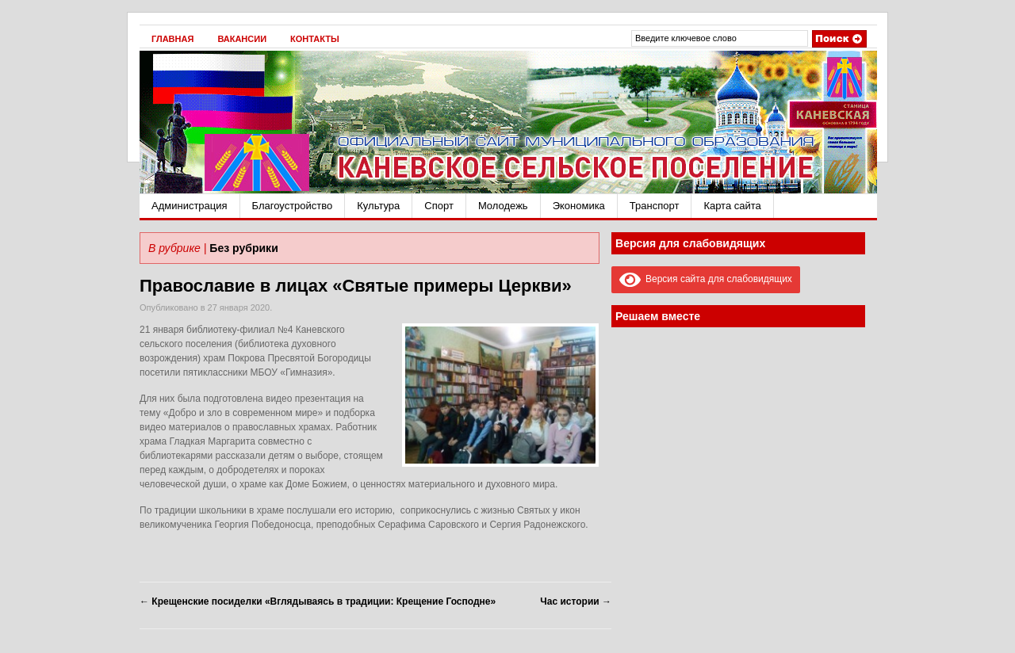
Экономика (579, 206)
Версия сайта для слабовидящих (705, 278)
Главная (172, 39)
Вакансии (241, 39)
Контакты (314, 39)
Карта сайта (731, 206)
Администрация (189, 206)
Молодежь (503, 206)
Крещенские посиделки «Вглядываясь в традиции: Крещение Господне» (318, 601)
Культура (378, 206)
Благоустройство (292, 206)
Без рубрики (243, 248)
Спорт (439, 206)
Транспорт (655, 206)
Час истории (575, 601)
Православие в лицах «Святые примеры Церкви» (356, 286)
